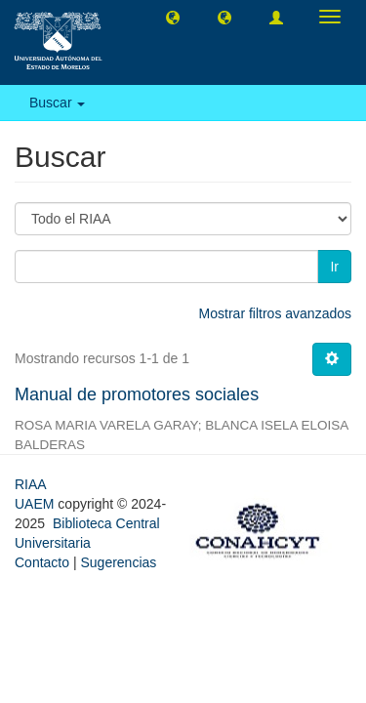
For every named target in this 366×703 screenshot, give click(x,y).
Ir (334, 266)
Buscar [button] (57, 102)
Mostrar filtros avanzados (275, 313)
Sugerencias (118, 562)
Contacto (42, 562)
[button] (172, 16)
